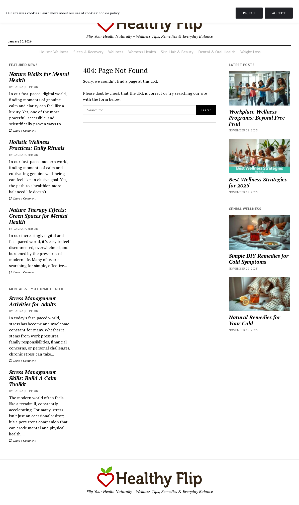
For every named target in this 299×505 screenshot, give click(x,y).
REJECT (249, 13)
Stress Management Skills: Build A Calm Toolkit (33, 378)
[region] (149, 11)
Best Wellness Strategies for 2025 (258, 182)
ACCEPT (278, 13)
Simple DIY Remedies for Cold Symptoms (258, 259)
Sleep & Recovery (88, 51)
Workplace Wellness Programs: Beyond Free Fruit (257, 118)
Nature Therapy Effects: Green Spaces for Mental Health (38, 216)
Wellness (115, 51)
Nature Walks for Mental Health (39, 77)
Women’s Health (142, 51)
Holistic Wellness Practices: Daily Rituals (36, 145)
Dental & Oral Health (216, 51)
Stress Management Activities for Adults (32, 301)
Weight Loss (250, 51)
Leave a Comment (22, 130)
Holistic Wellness (53, 51)
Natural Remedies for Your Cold (254, 320)
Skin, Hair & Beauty (177, 51)
